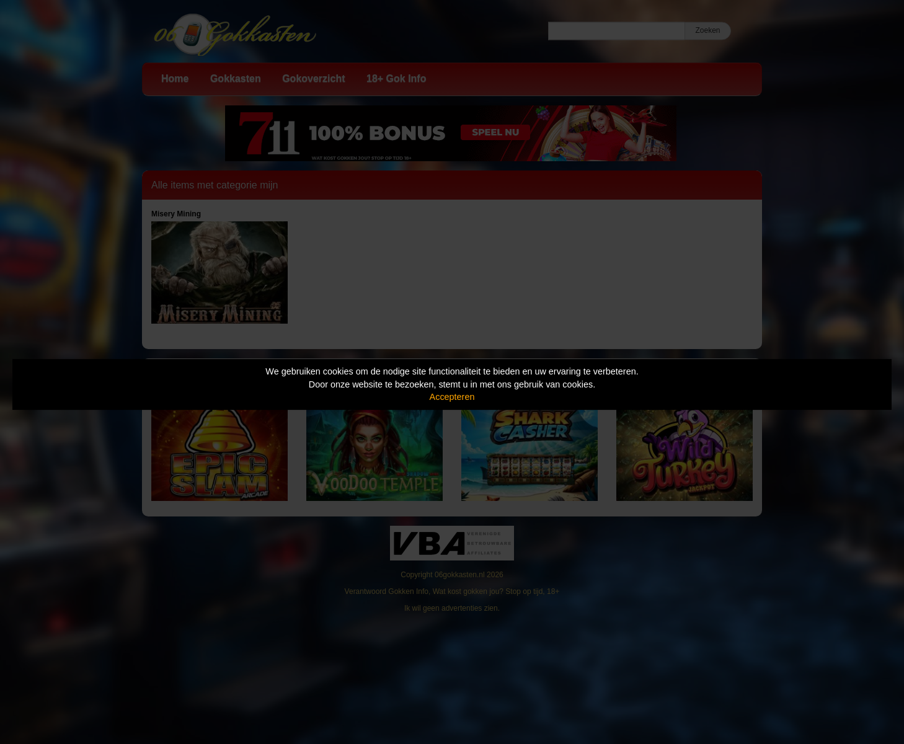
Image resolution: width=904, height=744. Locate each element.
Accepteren (452, 397)
